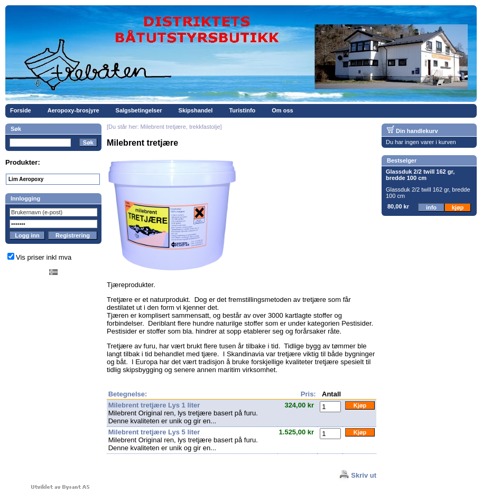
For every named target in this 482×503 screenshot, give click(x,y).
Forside (20, 110)
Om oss (282, 110)
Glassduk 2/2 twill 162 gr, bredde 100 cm (420, 174)
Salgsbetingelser (139, 110)
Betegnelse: (127, 394)
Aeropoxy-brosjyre (73, 110)
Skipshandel (196, 110)
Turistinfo (242, 110)
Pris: (308, 394)
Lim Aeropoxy (25, 179)
